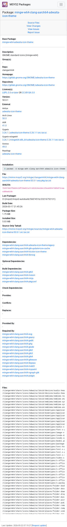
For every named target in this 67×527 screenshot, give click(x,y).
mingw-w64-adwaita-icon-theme (17, 42)
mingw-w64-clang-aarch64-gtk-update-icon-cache (26, 248)
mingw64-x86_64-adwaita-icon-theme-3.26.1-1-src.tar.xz (37, 140)
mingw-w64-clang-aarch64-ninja (17, 278)
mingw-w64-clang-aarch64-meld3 (18, 366)
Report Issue (33, 32)
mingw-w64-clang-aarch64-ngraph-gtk (20, 372)
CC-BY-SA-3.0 (28, 92)
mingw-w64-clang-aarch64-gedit (17, 340)
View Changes (33, 26)
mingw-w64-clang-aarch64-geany (18, 337)
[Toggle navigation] (61, 4)
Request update (39, 525)
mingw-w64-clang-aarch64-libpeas (19, 363)
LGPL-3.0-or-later (10, 92)
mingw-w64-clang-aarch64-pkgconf (19, 281)
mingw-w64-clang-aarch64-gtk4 (17, 356)
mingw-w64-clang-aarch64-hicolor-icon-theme (24, 251)
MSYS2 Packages (16, 4)
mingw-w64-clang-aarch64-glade (18, 347)
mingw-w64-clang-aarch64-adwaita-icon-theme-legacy (28, 245)
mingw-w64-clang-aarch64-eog (17, 334)
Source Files (33, 23)
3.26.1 (5, 132)
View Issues (33, 29)
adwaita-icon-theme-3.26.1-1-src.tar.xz (28, 132)
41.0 (4, 125)
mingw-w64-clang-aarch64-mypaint (19, 369)
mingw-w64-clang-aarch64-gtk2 (17, 350)
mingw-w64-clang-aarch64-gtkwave (19, 360)
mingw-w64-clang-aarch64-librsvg (18, 255)
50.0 (4, 118)
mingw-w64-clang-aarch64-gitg (17, 343)
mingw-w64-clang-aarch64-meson (18, 275)
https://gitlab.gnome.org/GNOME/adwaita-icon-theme (28, 77)
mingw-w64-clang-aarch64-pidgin (18, 376)
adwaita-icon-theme (11, 111)
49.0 (4, 147)
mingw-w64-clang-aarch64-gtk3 (17, 272)
